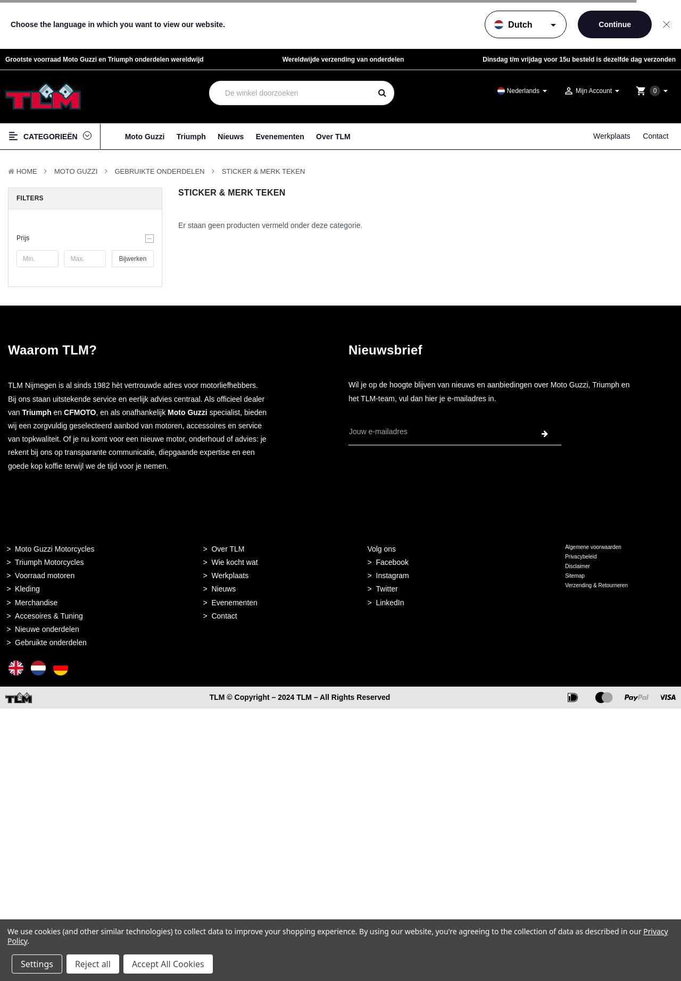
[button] (85, 238)
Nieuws (231, 136)
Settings (37, 964)
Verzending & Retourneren (596, 585)
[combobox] (290, 93)
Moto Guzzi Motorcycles (54, 549)
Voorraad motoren (44, 575)
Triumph (191, 136)
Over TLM (333, 136)
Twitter (387, 589)
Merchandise (36, 602)
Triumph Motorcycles (49, 562)
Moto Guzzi (145, 136)
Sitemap (575, 576)
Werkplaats (611, 136)
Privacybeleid (580, 557)
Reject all (93, 964)
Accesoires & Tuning (49, 616)
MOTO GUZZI (75, 171)
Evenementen (280, 136)
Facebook (392, 562)
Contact (655, 136)
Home (26, 171)
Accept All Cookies (168, 964)
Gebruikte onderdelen (160, 171)
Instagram (392, 575)
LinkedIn (390, 602)
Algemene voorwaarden (593, 547)
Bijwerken (132, 259)
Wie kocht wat (234, 562)
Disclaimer (577, 566)
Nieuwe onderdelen (47, 629)
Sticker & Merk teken (263, 171)
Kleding (27, 589)
